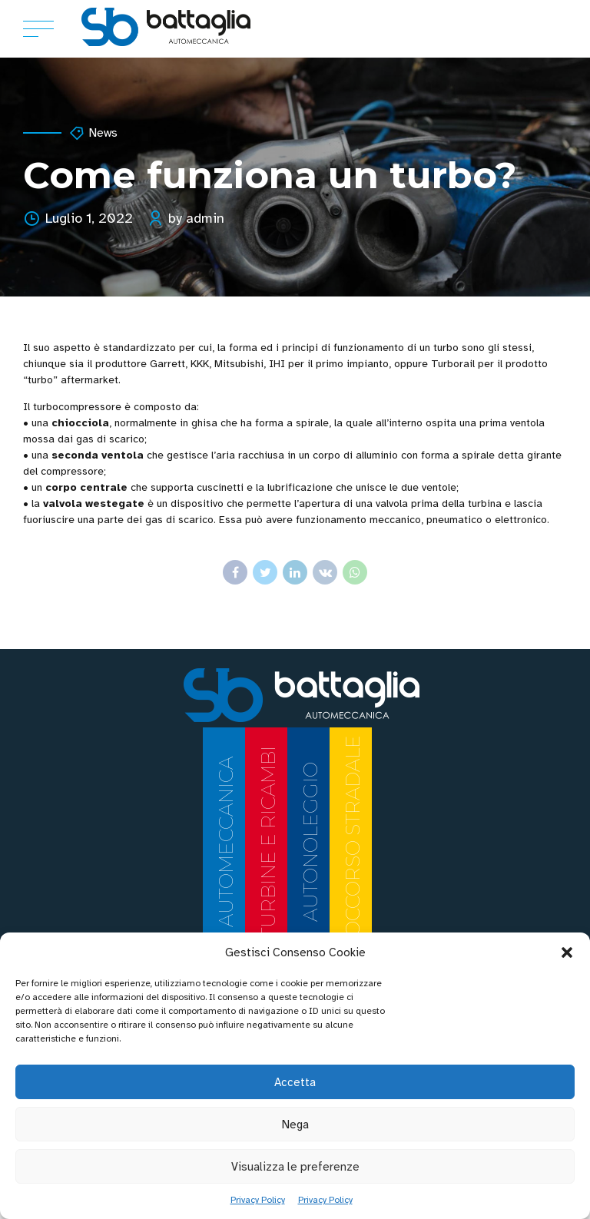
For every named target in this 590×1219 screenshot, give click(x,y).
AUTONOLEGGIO (310, 842)
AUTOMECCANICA (225, 842)
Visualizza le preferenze (295, 1167)
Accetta (295, 1082)
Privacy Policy (257, 1199)
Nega (295, 1124)
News (103, 133)
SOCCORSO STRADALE (352, 841)
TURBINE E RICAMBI (268, 842)
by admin (196, 218)
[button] (567, 952)
